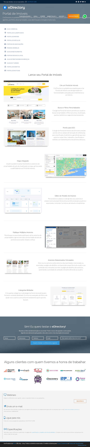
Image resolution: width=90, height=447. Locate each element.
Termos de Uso (82, 445)
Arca (14, 443)
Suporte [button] (62, 16)
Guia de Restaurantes (13, 51)
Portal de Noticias (12, 70)
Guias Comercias (62, 443)
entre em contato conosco (72, 409)
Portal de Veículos (12, 40)
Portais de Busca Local (13, 55)
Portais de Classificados (76, 443)
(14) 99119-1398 (30, 2)
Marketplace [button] (52, 16)
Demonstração (73, 16)
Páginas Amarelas (11, 48)
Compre (42, 16)
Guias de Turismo (11, 63)
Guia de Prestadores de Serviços (16, 59)
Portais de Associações (13, 44)
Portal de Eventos (12, 67)
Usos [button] (36, 16)
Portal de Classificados (14, 33)
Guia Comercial (10, 29)
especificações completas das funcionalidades (43, 432)
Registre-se (80, 401)
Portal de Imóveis (11, 36)
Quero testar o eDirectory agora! (45, 343)
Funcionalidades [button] (25, 16)
